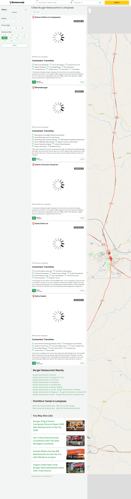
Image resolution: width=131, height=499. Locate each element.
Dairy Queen (40, 296)
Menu (82, 82)
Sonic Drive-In (41, 223)
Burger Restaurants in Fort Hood (46, 380)
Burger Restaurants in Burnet (44, 375)
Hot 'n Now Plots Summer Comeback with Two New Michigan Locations (46, 440)
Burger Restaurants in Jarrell (44, 389)
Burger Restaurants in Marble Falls (70, 394)
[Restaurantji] (16, 2)
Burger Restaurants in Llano (44, 394)
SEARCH (116, 2)
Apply (15, 45)
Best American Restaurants (44, 408)
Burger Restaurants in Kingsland (46, 392)
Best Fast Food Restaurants (44, 406)
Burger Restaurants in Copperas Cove (48, 377)
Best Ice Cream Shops (65, 406)
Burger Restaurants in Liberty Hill (73, 392)
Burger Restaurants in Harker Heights (48, 387)
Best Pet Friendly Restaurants (68, 408)
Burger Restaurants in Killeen (68, 389)
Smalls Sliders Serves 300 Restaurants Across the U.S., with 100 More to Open (47, 454)
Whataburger (41, 87)
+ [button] (89, 9)
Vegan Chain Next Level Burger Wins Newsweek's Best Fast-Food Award (48, 467)
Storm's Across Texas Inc (46, 165)
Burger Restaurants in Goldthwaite (47, 385)
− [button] (89, 11)
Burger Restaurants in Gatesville (46, 382)
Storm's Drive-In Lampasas (47, 17)
